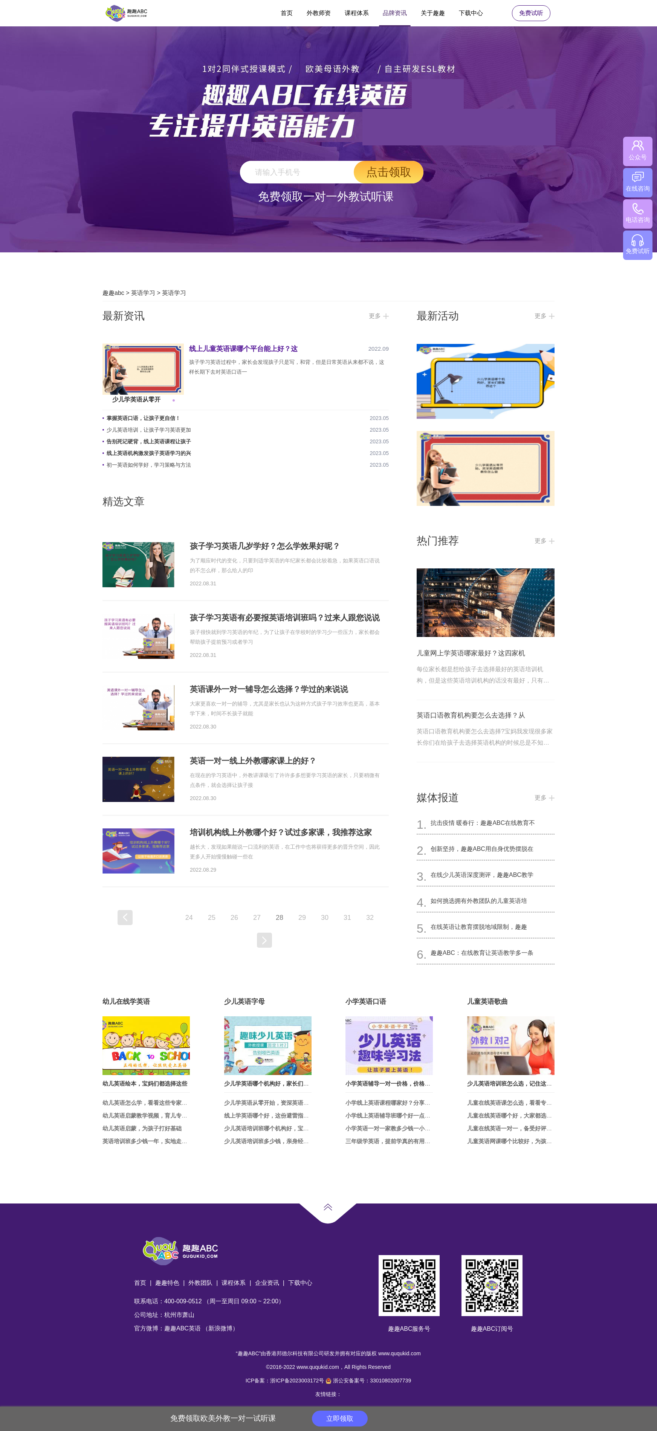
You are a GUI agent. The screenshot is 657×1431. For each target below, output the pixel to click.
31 (347, 917)
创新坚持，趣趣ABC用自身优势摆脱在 (482, 849)
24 (189, 917)
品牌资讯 (395, 13)
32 (370, 917)
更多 (375, 316)
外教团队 (200, 1283)
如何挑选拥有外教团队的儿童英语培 (479, 901)
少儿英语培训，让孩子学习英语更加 (149, 430)
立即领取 (339, 1418)
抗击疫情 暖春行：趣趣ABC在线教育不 (483, 823)
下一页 (264, 940)
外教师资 (319, 13)
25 (211, 917)
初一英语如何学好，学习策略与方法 (149, 465)
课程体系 (357, 13)
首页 (287, 13)
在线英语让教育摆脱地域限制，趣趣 (479, 927)
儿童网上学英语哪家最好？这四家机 (471, 653)
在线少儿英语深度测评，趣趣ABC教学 (482, 875)
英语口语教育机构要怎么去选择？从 (471, 715)
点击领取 (388, 172)
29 (302, 917)
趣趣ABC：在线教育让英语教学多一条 (482, 953)
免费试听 (531, 13)
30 (324, 917)
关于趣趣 (433, 13)
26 (234, 917)
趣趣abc (113, 293)
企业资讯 (267, 1283)
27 (257, 917)
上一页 (125, 917)
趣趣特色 (167, 1283)
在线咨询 (638, 182)
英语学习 (143, 293)
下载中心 (471, 13)
